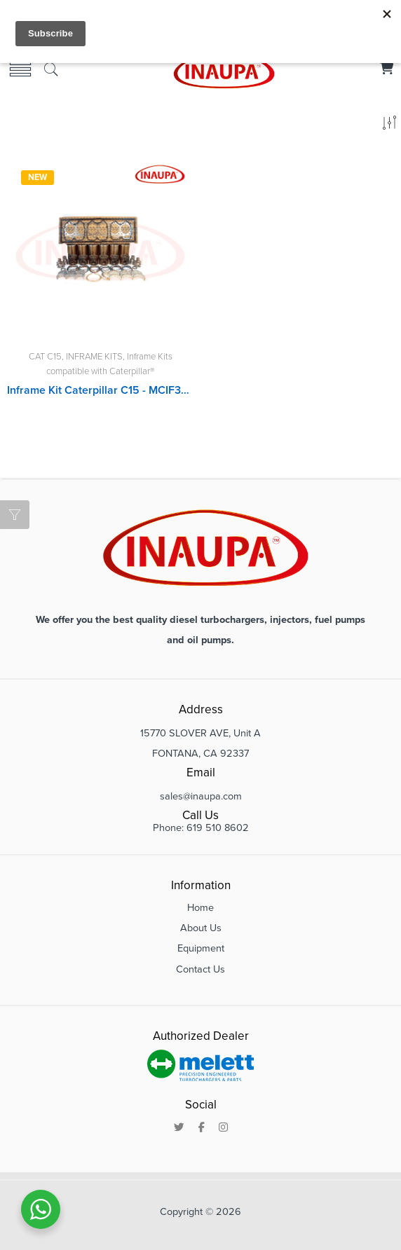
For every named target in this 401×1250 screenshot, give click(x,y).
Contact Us (200, 969)
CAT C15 (45, 356)
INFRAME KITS (94, 356)
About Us (201, 928)
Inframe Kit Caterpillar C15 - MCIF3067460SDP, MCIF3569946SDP (100, 390)
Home (200, 908)
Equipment (200, 948)
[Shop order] (389, 125)
